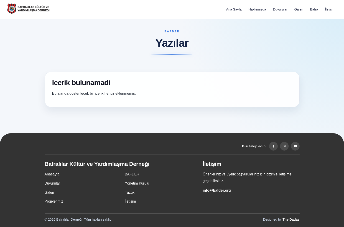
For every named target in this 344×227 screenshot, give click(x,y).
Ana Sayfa (234, 9)
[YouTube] (295, 146)
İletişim (330, 9)
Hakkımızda (257, 9)
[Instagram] (284, 146)
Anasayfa (52, 174)
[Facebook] (273, 146)
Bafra (314, 9)
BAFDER (132, 174)
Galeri (298, 9)
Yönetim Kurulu (137, 183)
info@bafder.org (217, 190)
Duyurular (280, 9)
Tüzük (130, 192)
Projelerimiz (54, 201)
